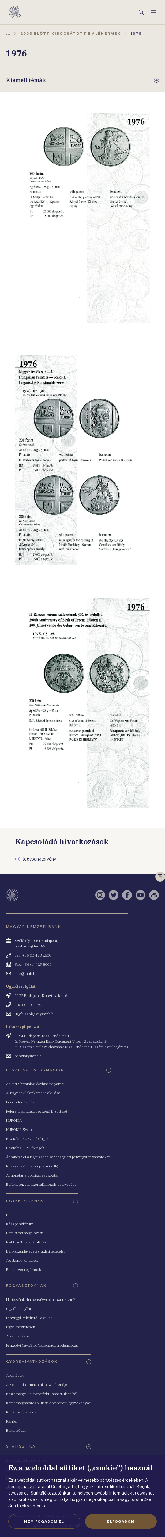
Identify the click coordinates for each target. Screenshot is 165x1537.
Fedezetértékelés (20, 1102)
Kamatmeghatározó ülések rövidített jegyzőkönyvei (48, 1403)
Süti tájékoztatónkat (28, 1505)
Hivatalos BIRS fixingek (25, 1148)
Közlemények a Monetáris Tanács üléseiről (41, 1393)
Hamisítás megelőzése (25, 1233)
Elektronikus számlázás (26, 1242)
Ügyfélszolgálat (18, 1308)
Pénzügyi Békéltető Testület (29, 1317)
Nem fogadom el (44, 1521)
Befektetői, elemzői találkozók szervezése (41, 1184)
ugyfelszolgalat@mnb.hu (35, 1014)
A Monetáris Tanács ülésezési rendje (36, 1384)
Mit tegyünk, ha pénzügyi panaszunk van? (40, 1299)
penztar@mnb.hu (29, 1056)
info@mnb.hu (26, 973)
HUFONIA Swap (19, 1129)
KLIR (10, 1214)
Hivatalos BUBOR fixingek (27, 1138)
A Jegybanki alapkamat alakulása (33, 1093)
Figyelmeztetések (20, 1327)
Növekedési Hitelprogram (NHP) (32, 1166)
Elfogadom (121, 1521)
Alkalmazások (18, 1336)
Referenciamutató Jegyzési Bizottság (36, 1111)
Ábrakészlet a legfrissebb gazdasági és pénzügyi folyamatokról (58, 1157)
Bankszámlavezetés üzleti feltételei (35, 1251)
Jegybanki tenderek (22, 1260)
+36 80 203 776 (28, 1004)
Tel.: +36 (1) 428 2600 (33, 955)
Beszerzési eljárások (23, 1269)
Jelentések (15, 1375)
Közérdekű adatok (21, 1412)
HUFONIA (14, 1120)
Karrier (12, 1421)
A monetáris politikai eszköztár (32, 1175)
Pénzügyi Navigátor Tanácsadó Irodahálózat (42, 1345)
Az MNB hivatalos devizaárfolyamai (35, 1083)
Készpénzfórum (19, 1223)
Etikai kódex (16, 1430)
